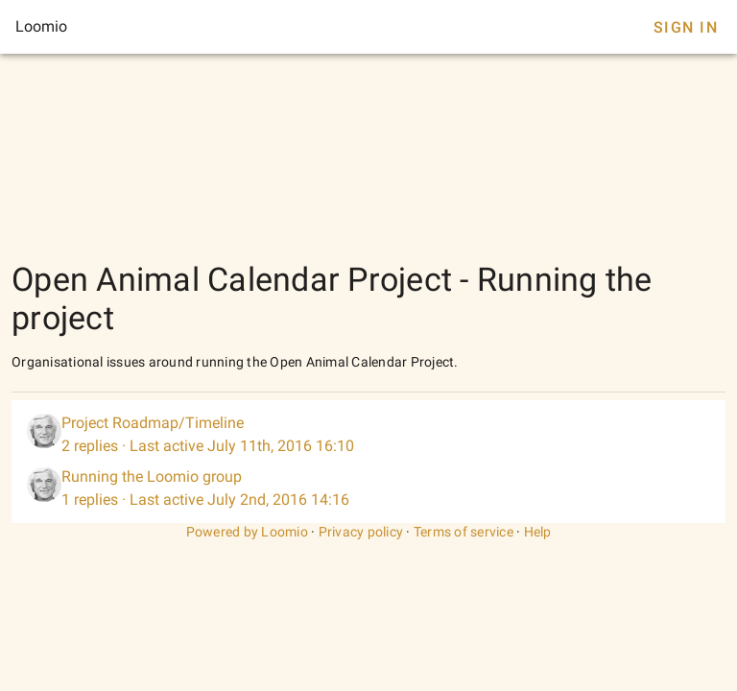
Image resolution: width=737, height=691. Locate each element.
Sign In (686, 27)
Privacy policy (361, 531)
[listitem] (368, 435)
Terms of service (463, 531)
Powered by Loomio (247, 531)
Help (538, 531)
